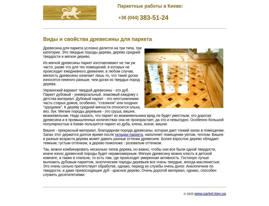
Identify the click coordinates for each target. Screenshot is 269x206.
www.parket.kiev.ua (210, 193)
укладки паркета (129, 134)
